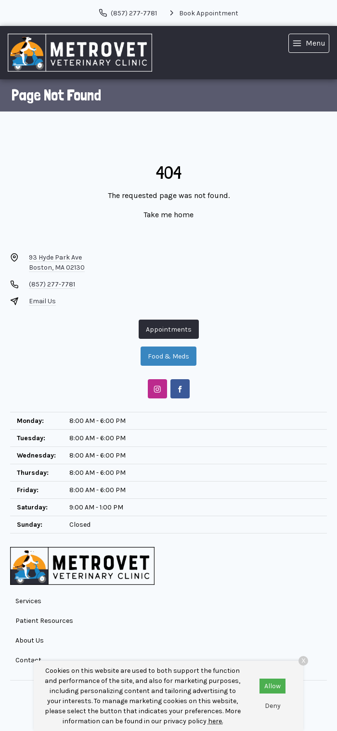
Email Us (42, 301)
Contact (28, 660)
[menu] (308, 43)
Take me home (168, 214)
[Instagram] (157, 388)
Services (28, 601)
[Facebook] (180, 388)
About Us (29, 640)
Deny (273, 706)
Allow (272, 686)
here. (215, 721)
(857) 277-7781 (52, 284)
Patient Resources (44, 621)
